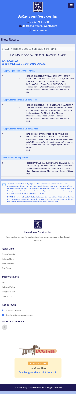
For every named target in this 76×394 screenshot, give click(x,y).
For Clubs (6, 268)
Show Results (10, 39)
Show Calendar (9, 254)
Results (6, 49)
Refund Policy (8, 291)
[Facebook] (4, 327)
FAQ (4, 282)
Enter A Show (8, 259)
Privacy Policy (8, 287)
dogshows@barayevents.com (38, 25)
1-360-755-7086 (13, 310)
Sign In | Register (40, 30)
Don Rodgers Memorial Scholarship (38, 372)
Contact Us (7, 296)
